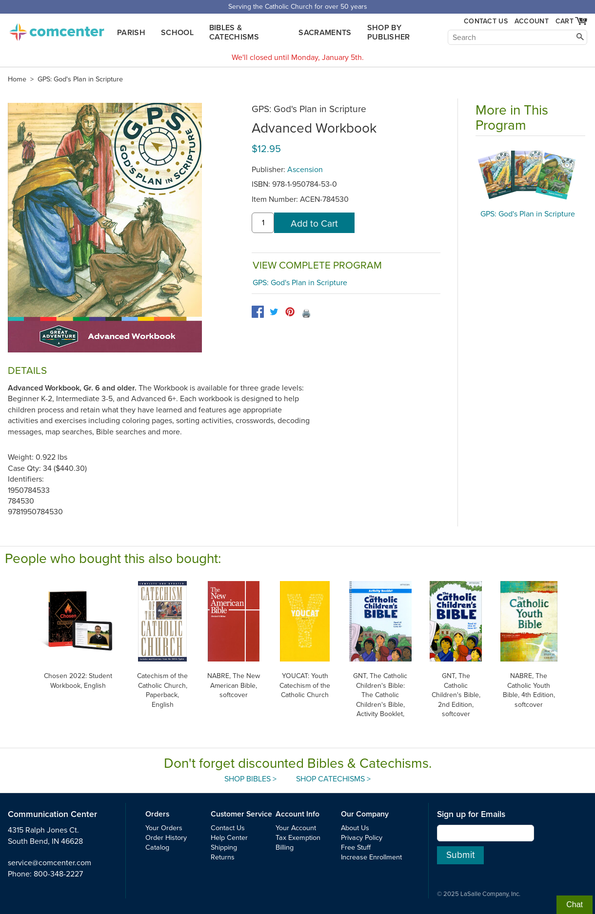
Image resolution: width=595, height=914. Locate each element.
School (177, 33)
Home (17, 79)
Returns (223, 857)
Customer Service (241, 814)
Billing (285, 847)
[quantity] (263, 223)
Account (532, 21)
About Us (355, 828)
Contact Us (486, 21)
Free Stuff (356, 847)
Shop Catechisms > (333, 779)
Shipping (224, 847)
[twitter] (274, 312)
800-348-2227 (58, 874)
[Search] (517, 37)
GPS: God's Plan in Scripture (80, 79)
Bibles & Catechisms (234, 32)
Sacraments (324, 33)
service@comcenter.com (49, 863)
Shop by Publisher (388, 32)
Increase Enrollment (371, 857)
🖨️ (306, 313)
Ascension (305, 170)
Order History (166, 838)
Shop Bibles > (250, 779)
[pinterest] (290, 312)
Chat (574, 904)
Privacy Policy (361, 838)
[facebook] (258, 312)
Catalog (157, 847)
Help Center (229, 838)
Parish (131, 33)
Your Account (296, 828)
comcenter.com (56, 29)
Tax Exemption (298, 838)
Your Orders (163, 828)
